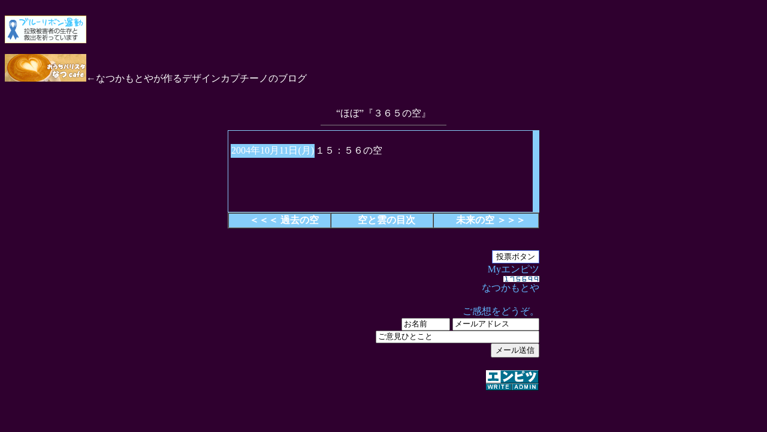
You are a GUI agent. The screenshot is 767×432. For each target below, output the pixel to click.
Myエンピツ (383, 328)
